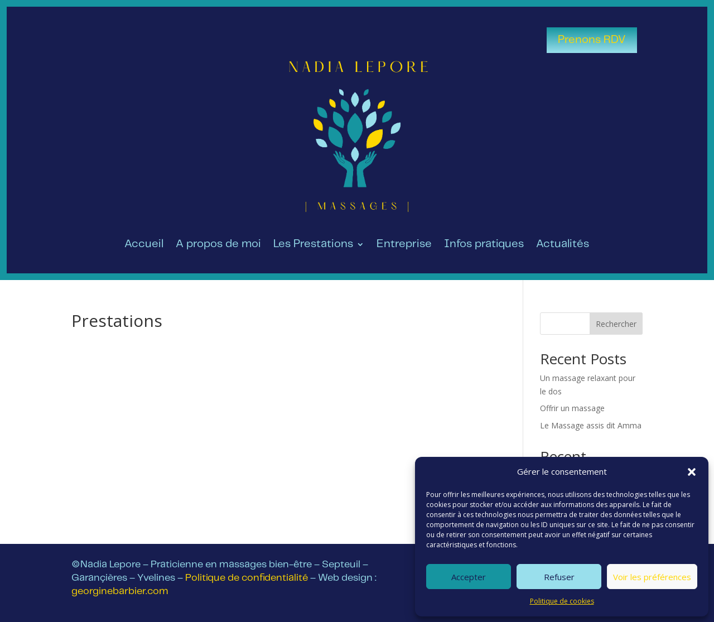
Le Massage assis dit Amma (590, 425)
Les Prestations (313, 244)
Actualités (562, 244)
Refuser (559, 576)
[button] (691, 472)
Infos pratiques (484, 244)
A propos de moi (218, 244)
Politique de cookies (562, 601)
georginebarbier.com (119, 591)
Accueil (143, 244)
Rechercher (616, 324)
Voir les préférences (652, 576)
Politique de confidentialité (246, 578)
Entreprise (404, 244)
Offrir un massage (572, 408)
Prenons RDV (592, 40)
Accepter (468, 576)
